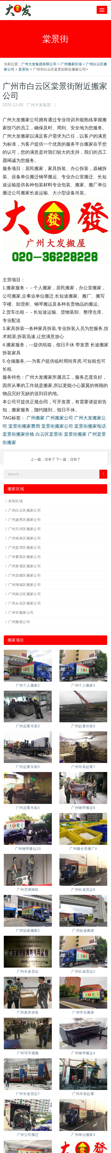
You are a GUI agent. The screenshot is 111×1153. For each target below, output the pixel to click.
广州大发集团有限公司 (39, 64)
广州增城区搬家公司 (24, 585)
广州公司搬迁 (28, 1135)
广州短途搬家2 (28, 930)
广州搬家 (35, 417)
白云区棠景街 (49, 434)
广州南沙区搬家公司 (24, 594)
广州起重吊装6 (83, 726)
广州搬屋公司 (19, 622)
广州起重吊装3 (28, 726)
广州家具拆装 (28, 1012)
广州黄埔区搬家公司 (24, 566)
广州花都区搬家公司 (24, 575)
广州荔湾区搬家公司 (24, 547)
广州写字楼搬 (28, 1053)
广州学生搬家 (83, 1012)
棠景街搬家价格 (18, 434)
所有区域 (15, 501)
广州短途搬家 (83, 930)
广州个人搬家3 (83, 685)
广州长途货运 (28, 971)
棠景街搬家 (75, 434)
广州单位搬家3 (83, 1135)
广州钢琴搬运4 (83, 1053)
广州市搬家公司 (21, 613)
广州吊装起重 (83, 1094)
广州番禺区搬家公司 (24, 557)
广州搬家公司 (59, 417)
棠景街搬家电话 (90, 426)
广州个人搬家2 (28, 685)
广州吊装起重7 (83, 767)
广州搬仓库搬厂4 (83, 849)
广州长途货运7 (28, 1094)
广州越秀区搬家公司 (24, 520)
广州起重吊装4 (28, 808)
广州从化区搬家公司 (24, 603)
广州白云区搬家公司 (24, 510)
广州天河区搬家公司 (24, 529)
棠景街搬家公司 (57, 426)
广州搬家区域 (71, 64)
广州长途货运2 (83, 971)
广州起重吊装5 (28, 767)
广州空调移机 (28, 890)
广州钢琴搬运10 (28, 849)
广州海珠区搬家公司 (24, 538)
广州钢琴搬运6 (83, 808)
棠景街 (23, 69)
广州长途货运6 (83, 890)
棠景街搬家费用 (24, 426)
